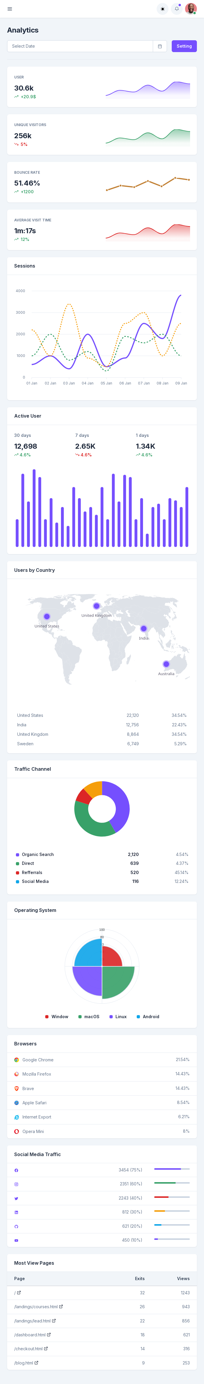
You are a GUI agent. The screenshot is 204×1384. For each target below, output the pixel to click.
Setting (184, 46)
